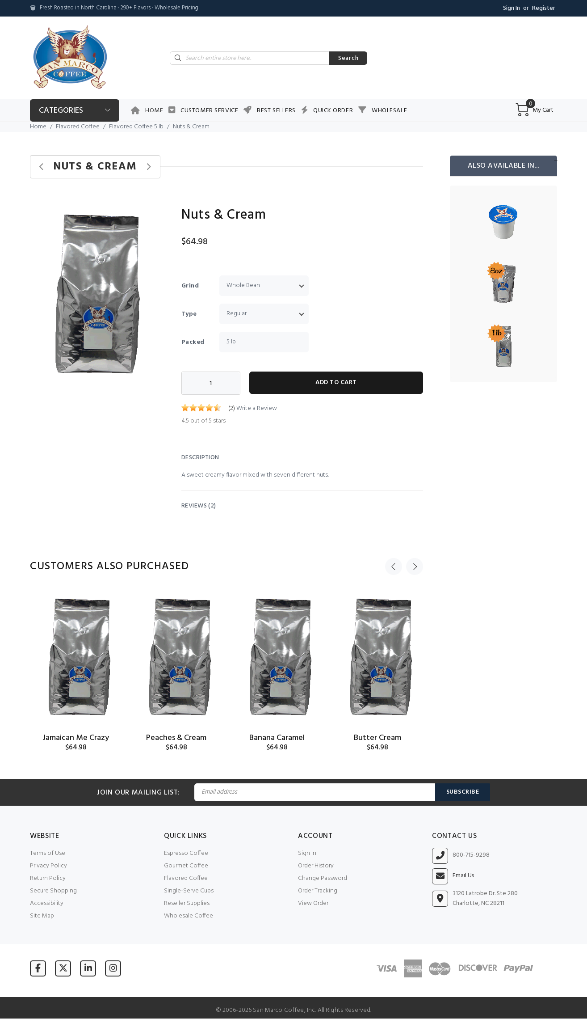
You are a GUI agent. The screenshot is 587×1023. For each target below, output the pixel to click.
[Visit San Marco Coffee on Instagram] (113, 968)
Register (543, 8)
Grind (190, 286)
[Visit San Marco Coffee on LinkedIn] (88, 968)
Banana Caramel (277, 737)
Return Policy (48, 878)
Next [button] (414, 566)
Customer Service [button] (209, 111)
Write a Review (256, 408)
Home (154, 111)
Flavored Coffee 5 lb (136, 127)
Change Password (322, 878)
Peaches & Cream (176, 737)
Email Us (463, 876)
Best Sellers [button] (276, 111)
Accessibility (46, 903)
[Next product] (148, 167)
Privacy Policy (48, 866)
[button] (147, 208)
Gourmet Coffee (186, 866)
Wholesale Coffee (188, 916)
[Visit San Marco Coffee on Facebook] (38, 968)
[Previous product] (42, 167)
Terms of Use (47, 853)
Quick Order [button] (333, 111)
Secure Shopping (53, 891)
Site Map (42, 916)
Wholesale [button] (389, 111)
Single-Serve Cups (189, 891)
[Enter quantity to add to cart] (211, 383)
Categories (61, 110)
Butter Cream (377, 737)
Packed (193, 342)
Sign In (511, 8)
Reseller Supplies (187, 903)
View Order (313, 903)
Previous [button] (393, 566)
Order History (316, 866)
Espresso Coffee (186, 853)
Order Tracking (317, 891)
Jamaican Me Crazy (75, 737)
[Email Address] (314, 792)
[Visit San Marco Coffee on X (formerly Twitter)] (63, 968)
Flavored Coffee (78, 127)
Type (189, 314)
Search (348, 58)
